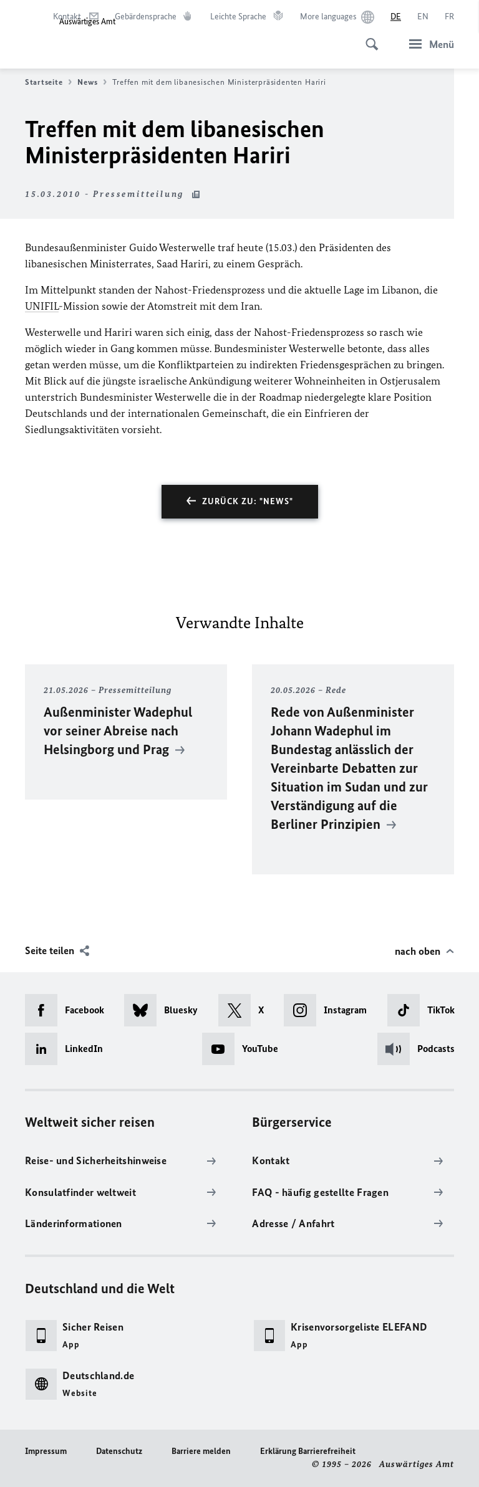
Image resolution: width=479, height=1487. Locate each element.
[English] (422, 17)
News (92, 82)
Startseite (48, 82)
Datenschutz (119, 1451)
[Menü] (428, 44)
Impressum (46, 1451)
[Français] (449, 17)
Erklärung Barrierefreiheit (308, 1451)
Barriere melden (201, 1451)
